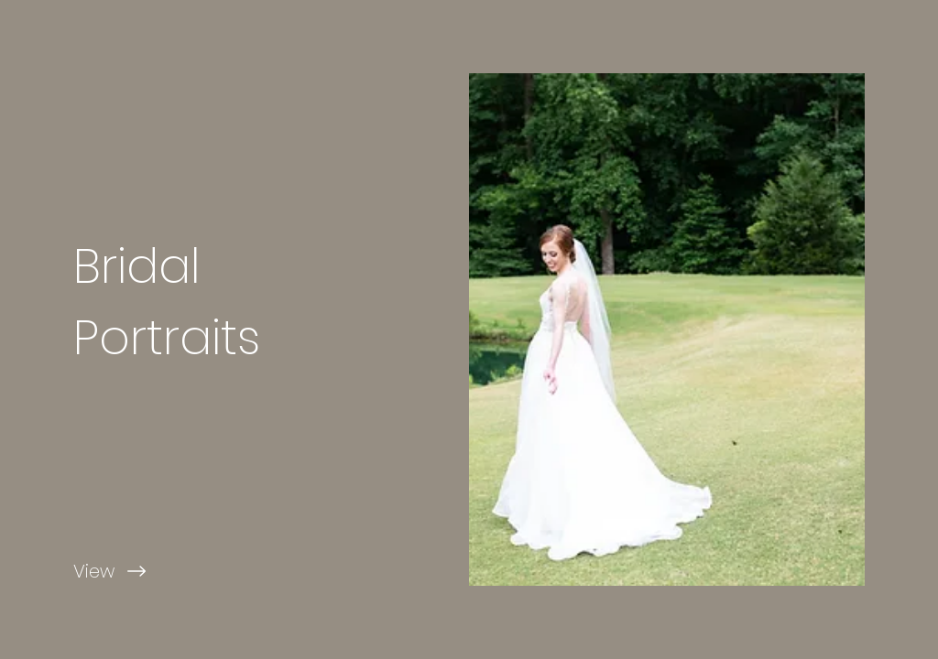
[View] (234, 571)
